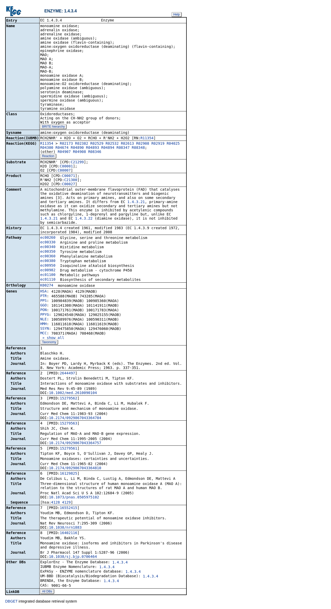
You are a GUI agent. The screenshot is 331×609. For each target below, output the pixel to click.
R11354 (147, 138)
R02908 (142, 144)
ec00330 (47, 243)
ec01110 (47, 280)
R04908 (79, 152)
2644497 (67, 374)
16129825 (68, 474)
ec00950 (47, 266)
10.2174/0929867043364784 (75, 418)
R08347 (123, 148)
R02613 (127, 144)
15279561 (68, 449)
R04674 (62, 148)
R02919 (157, 144)
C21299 (77, 162)
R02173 (66, 144)
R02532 (112, 144)
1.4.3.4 (120, 563)
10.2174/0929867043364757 (75, 443)
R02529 (96, 144)
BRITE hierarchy (53, 127)
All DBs (47, 592)
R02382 (81, 144)
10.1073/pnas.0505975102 (74, 498)
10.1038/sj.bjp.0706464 (73, 557)
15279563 (68, 424)
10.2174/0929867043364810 (75, 468)
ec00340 (47, 247)
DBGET (11, 602)
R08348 (138, 148)
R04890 (77, 148)
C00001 (66, 167)
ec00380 (47, 261)
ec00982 (47, 270)
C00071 (68, 176)
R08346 (94, 152)
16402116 (68, 533)
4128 (55, 503)
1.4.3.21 (136, 202)
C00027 (68, 184)
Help (176, 14)
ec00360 (47, 257)
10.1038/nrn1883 (65, 528)
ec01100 (47, 275)
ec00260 (47, 238)
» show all (52, 338)
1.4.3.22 (83, 219)
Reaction (48, 156)
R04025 (173, 144)
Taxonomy (49, 342)
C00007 (64, 171)
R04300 (46, 148)
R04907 (64, 152)
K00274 (46, 286)
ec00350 (47, 252)
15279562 (68, 399)
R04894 (108, 148)
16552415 (68, 508)
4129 (66, 503)
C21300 (70, 180)
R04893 (92, 148)
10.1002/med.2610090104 (73, 393)
